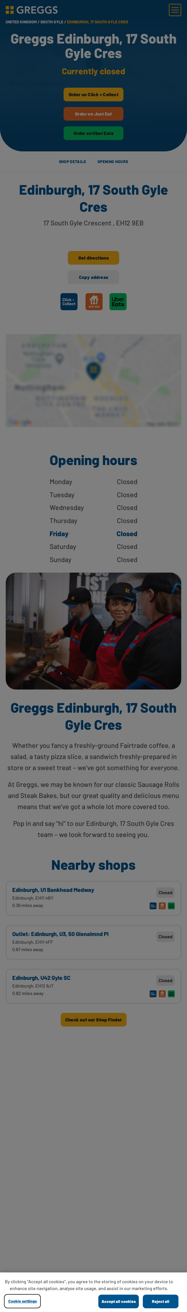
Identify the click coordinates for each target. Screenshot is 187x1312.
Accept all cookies (118, 1301)
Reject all (160, 1301)
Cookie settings (22, 1301)
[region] (93, 1292)
